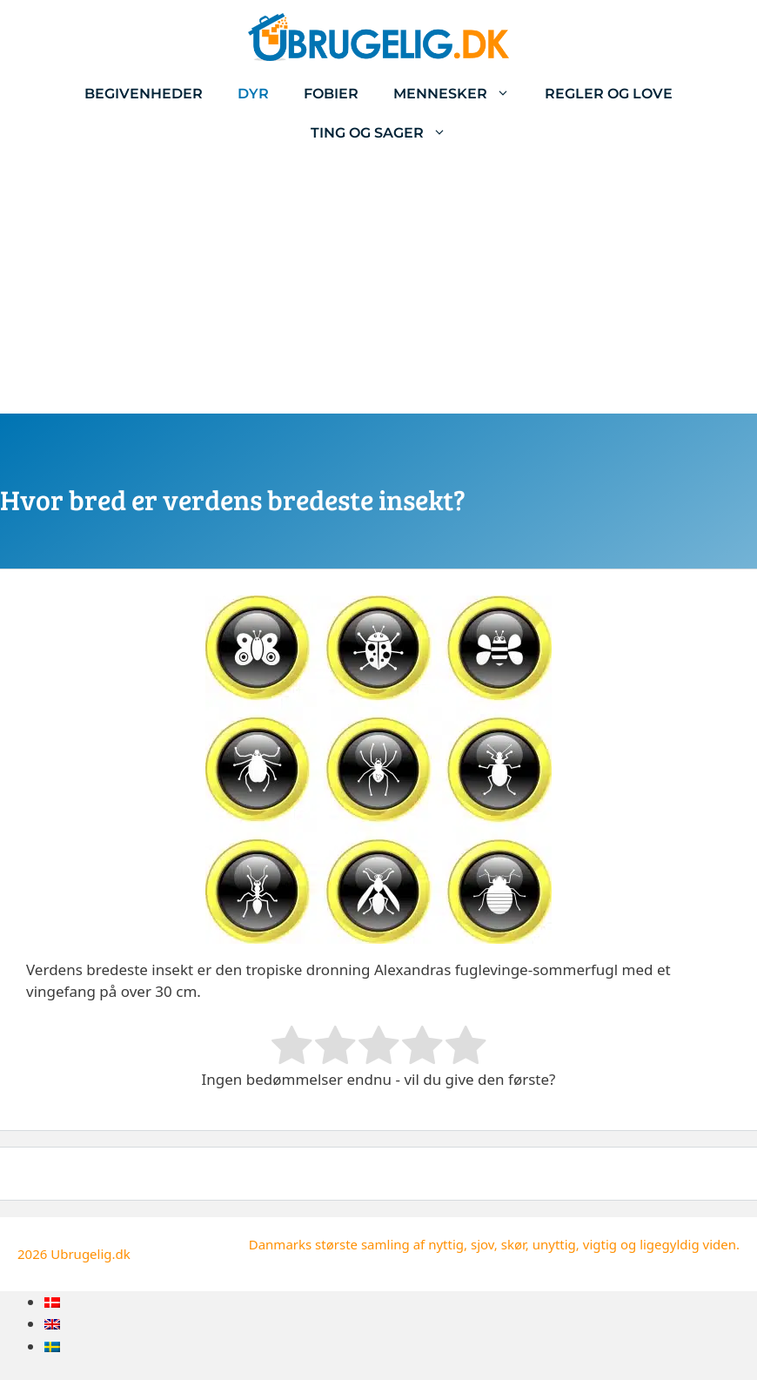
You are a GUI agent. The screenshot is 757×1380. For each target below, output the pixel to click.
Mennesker (460, 93)
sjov (482, 1244)
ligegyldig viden (688, 1244)
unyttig (554, 1244)
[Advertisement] (378, 283)
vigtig (600, 1244)
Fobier (331, 93)
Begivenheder (143, 93)
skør (513, 1244)
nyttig (446, 1244)
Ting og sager (387, 132)
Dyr (253, 93)
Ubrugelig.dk (90, 1253)
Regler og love (609, 93)
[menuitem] (52, 1302)
